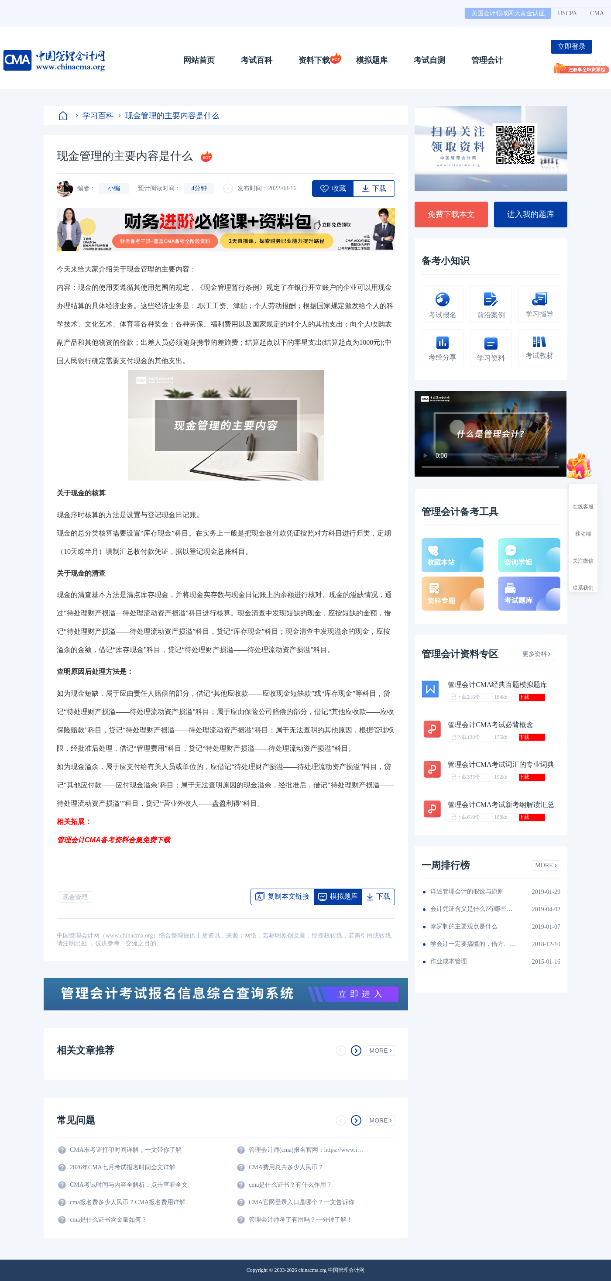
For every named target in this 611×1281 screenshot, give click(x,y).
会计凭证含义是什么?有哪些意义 (474, 909)
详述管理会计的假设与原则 (467, 891)
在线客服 (583, 498)
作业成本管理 (448, 961)
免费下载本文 (451, 214)
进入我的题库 (530, 214)
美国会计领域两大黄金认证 (508, 13)
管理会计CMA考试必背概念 (490, 724)
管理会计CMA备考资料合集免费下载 (113, 840)
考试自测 (429, 60)
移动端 (583, 525)
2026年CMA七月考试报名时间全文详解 (122, 1167)
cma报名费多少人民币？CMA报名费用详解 (127, 1202)
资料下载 (314, 60)
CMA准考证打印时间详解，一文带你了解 (126, 1150)
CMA (597, 13)
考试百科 (256, 60)
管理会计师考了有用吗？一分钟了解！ (301, 1219)
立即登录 (572, 46)
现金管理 (75, 897)
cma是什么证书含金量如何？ (108, 1219)
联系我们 (583, 580)
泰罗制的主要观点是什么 (464, 926)
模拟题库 (372, 60)
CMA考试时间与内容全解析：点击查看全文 (129, 1184)
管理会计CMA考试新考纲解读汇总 (501, 804)
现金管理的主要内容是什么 (169, 115)
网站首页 (199, 60)
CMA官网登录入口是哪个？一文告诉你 (301, 1202)
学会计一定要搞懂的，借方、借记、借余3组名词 (474, 944)
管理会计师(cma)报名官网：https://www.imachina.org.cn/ (308, 1150)
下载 (524, 697)
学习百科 (95, 115)
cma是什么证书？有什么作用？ (290, 1184)
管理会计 (487, 60)
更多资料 (536, 654)
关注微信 (583, 553)
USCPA (567, 13)
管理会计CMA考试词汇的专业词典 (501, 764)
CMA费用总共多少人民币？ (286, 1167)
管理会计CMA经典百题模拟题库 (497, 684)
